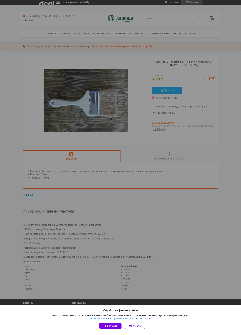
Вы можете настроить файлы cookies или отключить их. (119, 318)
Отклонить (135, 326)
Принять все (110, 326)
